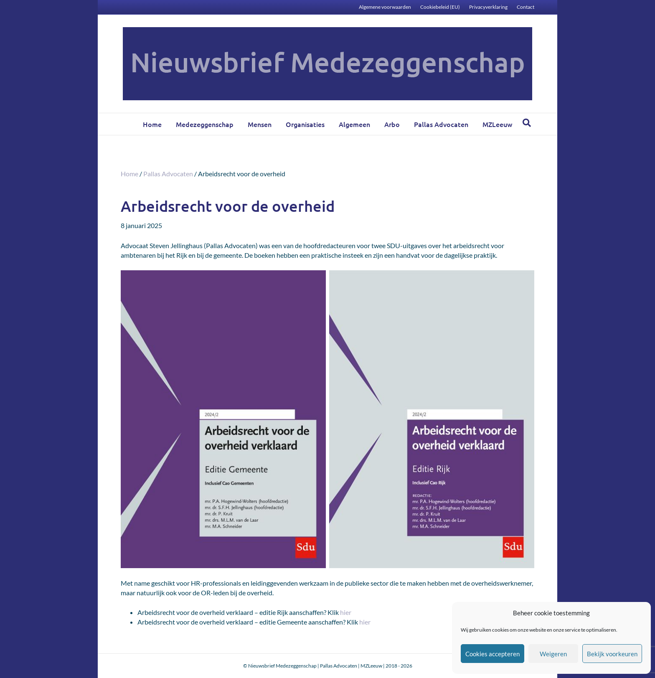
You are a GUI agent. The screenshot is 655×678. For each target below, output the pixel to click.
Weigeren (553, 654)
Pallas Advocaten (441, 124)
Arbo (392, 124)
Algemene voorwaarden (385, 7)
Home (152, 124)
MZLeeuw (497, 124)
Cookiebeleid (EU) (440, 7)
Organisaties (305, 124)
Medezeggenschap (205, 124)
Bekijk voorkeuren (612, 654)
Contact (525, 7)
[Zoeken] (526, 122)
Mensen (260, 124)
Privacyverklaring (488, 7)
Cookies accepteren (492, 654)
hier (345, 612)
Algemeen (354, 124)
